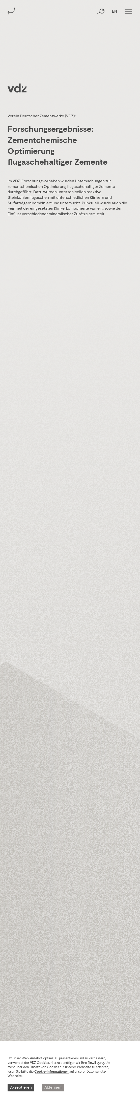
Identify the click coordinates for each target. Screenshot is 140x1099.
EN (114, 12)
